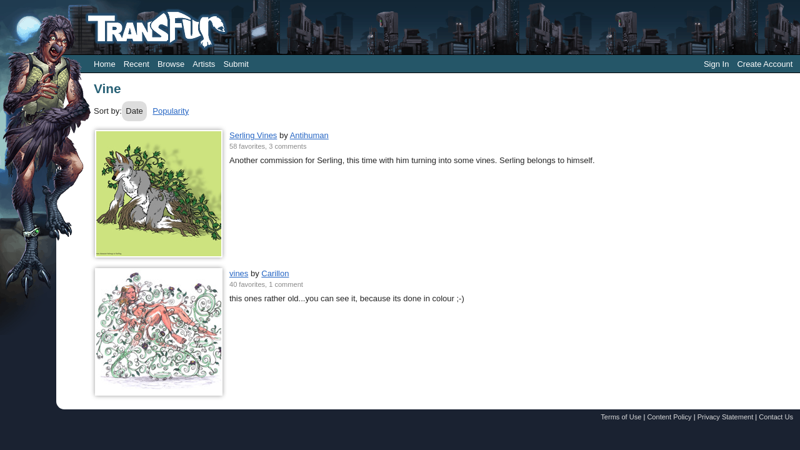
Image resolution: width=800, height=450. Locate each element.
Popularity (170, 111)
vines (238, 273)
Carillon (275, 273)
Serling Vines (253, 135)
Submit (235, 64)
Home (105, 64)
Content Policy (669, 417)
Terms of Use (621, 417)
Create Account (764, 64)
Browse (171, 64)
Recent (136, 64)
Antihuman (309, 135)
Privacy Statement (726, 417)
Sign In (716, 64)
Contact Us (776, 417)
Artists (203, 64)
